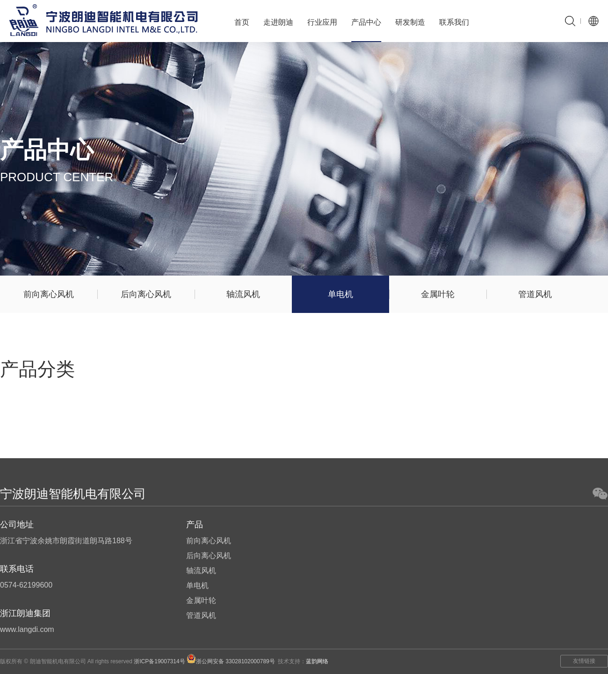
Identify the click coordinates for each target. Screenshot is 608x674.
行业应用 (322, 22)
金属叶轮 (438, 294)
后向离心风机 (146, 294)
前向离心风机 (48, 294)
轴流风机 (243, 294)
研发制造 (410, 22)
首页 (241, 22)
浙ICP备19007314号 (159, 661)
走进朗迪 (278, 22)
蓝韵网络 (317, 661)
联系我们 (454, 22)
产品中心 (366, 22)
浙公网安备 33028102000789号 (231, 661)
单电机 (340, 294)
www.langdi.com (27, 629)
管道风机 (535, 294)
